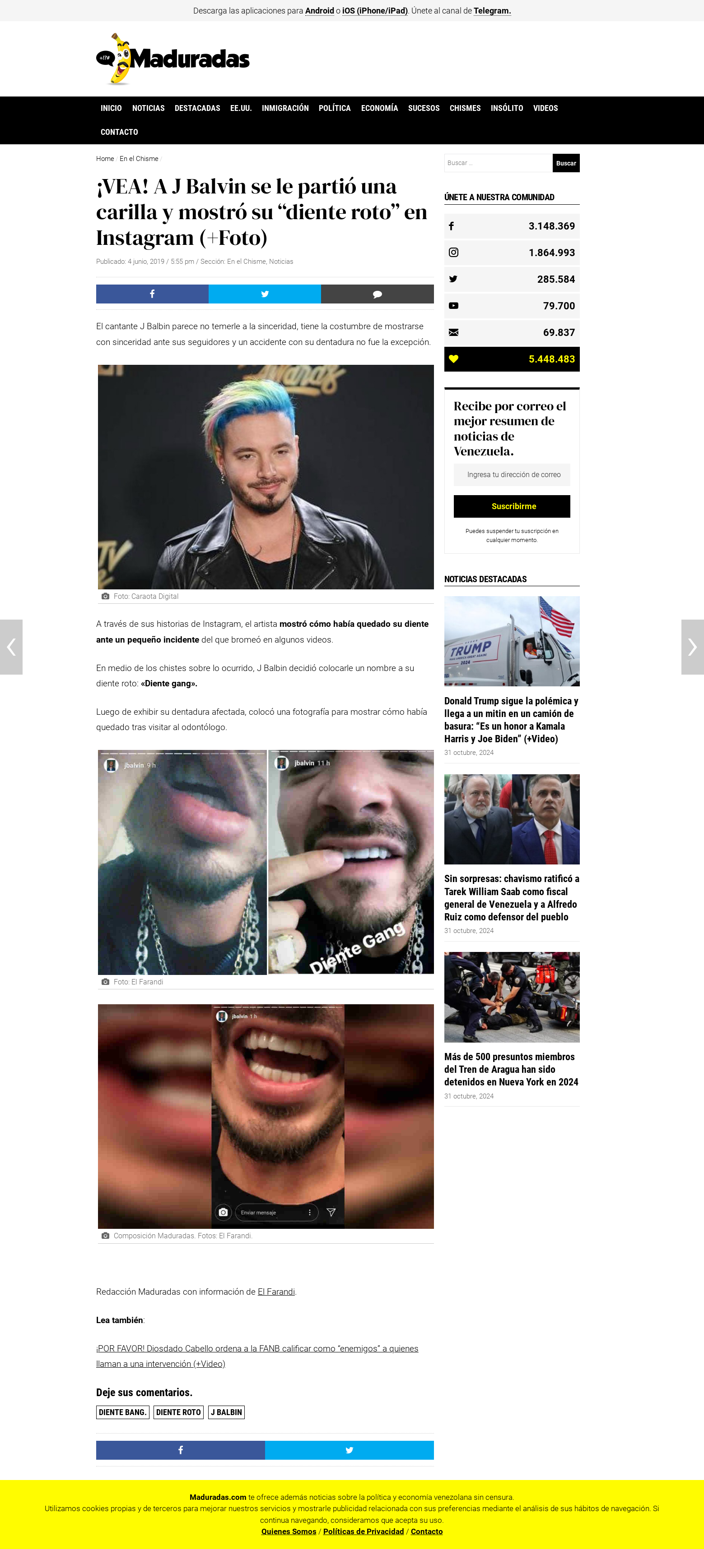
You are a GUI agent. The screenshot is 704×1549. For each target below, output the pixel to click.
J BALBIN (226, 1412)
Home (105, 159)
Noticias (148, 108)
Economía (379, 108)
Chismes (465, 108)
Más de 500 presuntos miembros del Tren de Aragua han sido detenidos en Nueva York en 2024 (511, 1069)
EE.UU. (241, 108)
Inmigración (285, 108)
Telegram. (492, 10)
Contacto (119, 132)
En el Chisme (139, 159)
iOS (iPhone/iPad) (375, 10)
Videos (545, 108)
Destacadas (197, 108)
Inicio (111, 108)
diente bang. (123, 1412)
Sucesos (424, 108)
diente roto (178, 1412)
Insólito (507, 108)
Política (335, 108)
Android (319, 10)
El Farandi (276, 1292)
